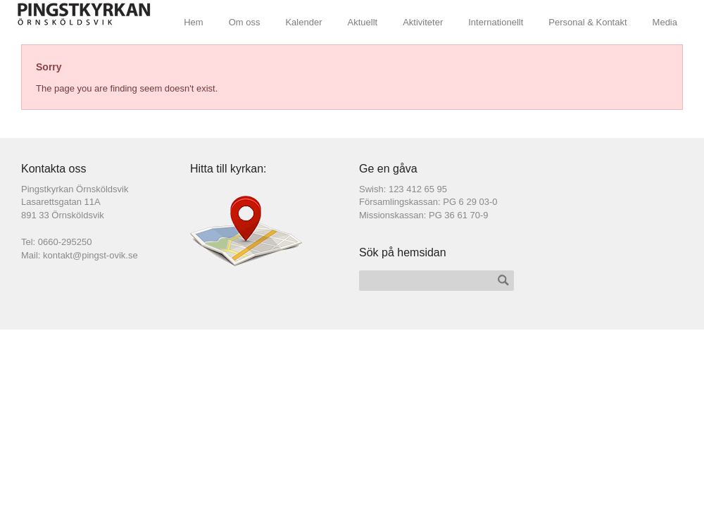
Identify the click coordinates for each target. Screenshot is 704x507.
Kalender (303, 22)
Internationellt (495, 22)
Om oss (244, 22)
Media (665, 22)
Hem (193, 22)
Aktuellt (363, 22)
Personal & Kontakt (587, 22)
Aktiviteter (423, 22)
